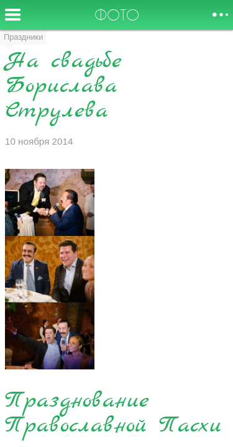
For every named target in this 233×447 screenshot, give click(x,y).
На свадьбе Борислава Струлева (63, 86)
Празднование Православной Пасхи (113, 414)
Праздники (23, 37)
